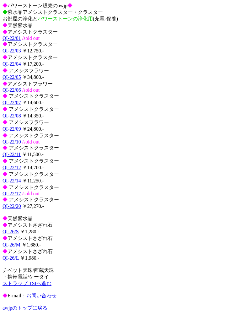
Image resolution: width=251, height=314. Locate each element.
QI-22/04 (12, 64)
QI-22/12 (12, 167)
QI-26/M (11, 244)
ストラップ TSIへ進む (27, 283)
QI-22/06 (12, 90)
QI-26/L (11, 258)
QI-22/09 (12, 129)
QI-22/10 (12, 141)
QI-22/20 (12, 206)
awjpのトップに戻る (25, 308)
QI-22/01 (12, 38)
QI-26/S (11, 231)
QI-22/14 (12, 180)
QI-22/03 (12, 50)
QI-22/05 (12, 77)
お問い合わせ (41, 295)
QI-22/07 (12, 102)
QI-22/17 (12, 193)
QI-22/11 (12, 154)
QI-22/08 (12, 115)
